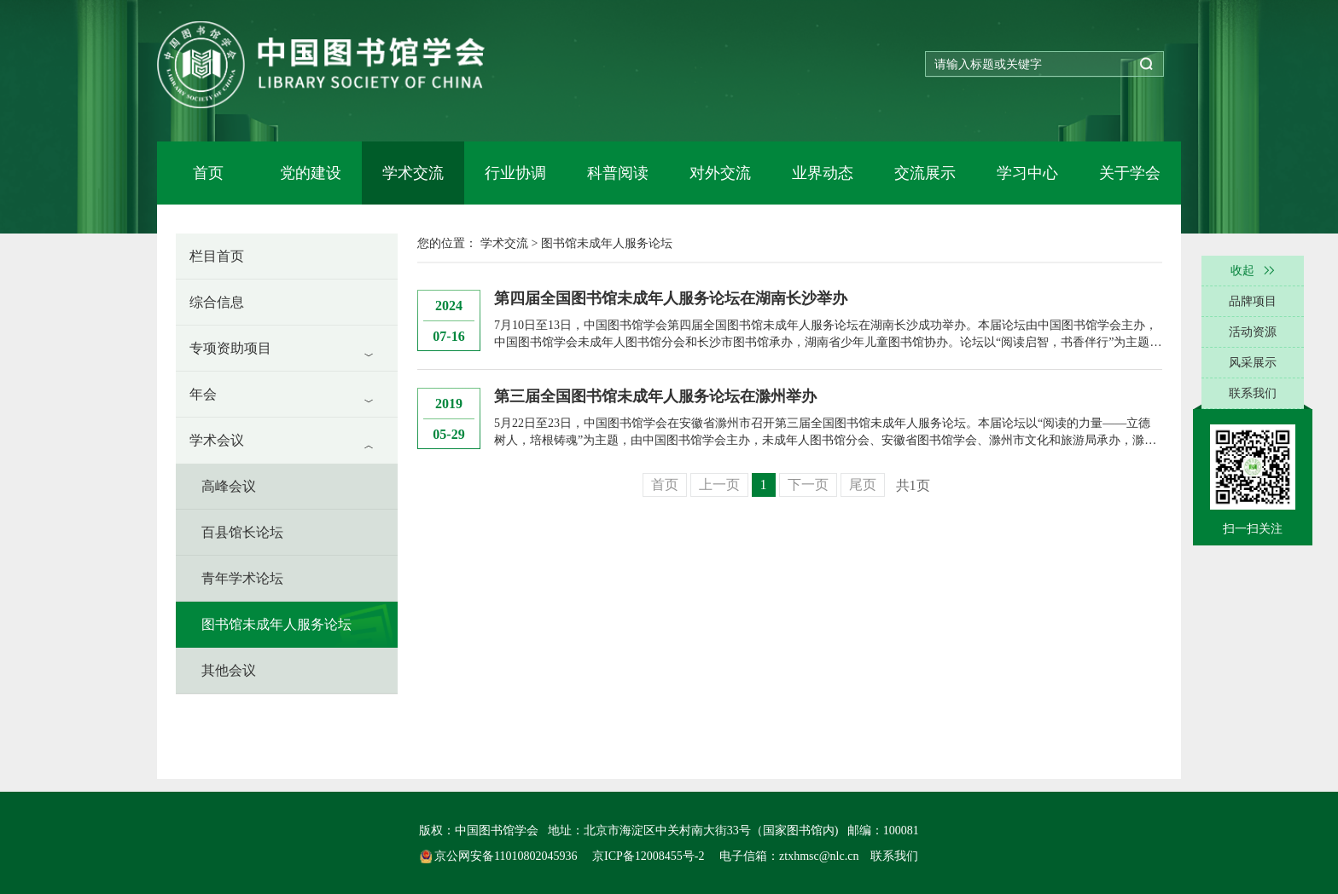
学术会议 (216, 440)
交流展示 (925, 173)
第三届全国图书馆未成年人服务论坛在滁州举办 (655, 396)
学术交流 (413, 173)
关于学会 (1130, 173)
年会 (203, 394)
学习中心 (1027, 173)
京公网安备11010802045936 (500, 856)
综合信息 (216, 302)
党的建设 (310, 173)
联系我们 (894, 856)
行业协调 (515, 173)
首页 (208, 173)
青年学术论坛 (242, 578)
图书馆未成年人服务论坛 (276, 624)
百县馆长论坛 (242, 532)
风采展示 (1253, 362)
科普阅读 (618, 173)
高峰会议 (228, 486)
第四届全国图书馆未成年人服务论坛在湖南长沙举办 (670, 298)
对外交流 (720, 173)
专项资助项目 (230, 348)
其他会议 (228, 670)
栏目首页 (216, 256)
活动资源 (1253, 332)
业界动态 (822, 173)
